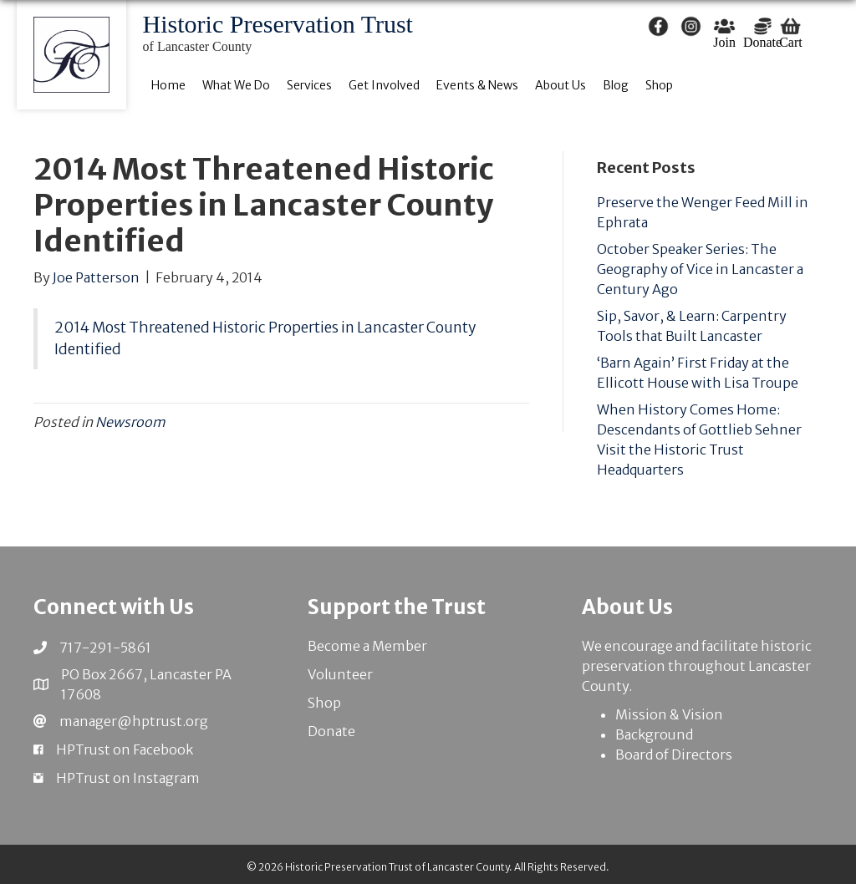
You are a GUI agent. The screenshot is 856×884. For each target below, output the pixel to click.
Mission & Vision (669, 714)
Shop (324, 702)
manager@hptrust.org (133, 721)
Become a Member (367, 646)
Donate (331, 731)
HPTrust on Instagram (128, 778)
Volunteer (340, 674)
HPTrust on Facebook (124, 749)
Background (654, 734)
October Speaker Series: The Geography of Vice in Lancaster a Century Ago (700, 269)
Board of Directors (673, 754)
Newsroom (130, 422)
